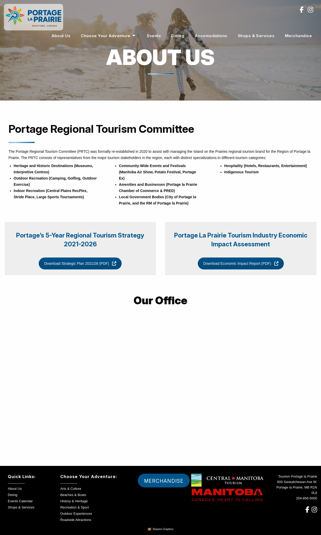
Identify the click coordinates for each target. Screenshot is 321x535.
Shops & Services (256, 35)
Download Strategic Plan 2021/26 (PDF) (80, 263)
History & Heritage (74, 501)
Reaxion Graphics (163, 529)
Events (154, 35)
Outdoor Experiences (76, 514)
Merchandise (298, 35)
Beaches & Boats (73, 495)
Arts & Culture (70, 489)
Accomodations (211, 35)
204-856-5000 (306, 498)
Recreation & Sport (74, 507)
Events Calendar (20, 501)
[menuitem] (61, 35)
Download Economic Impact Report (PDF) (240, 263)
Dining (177, 35)
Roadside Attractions (75, 520)
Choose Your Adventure (105, 35)
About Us (61, 35)
